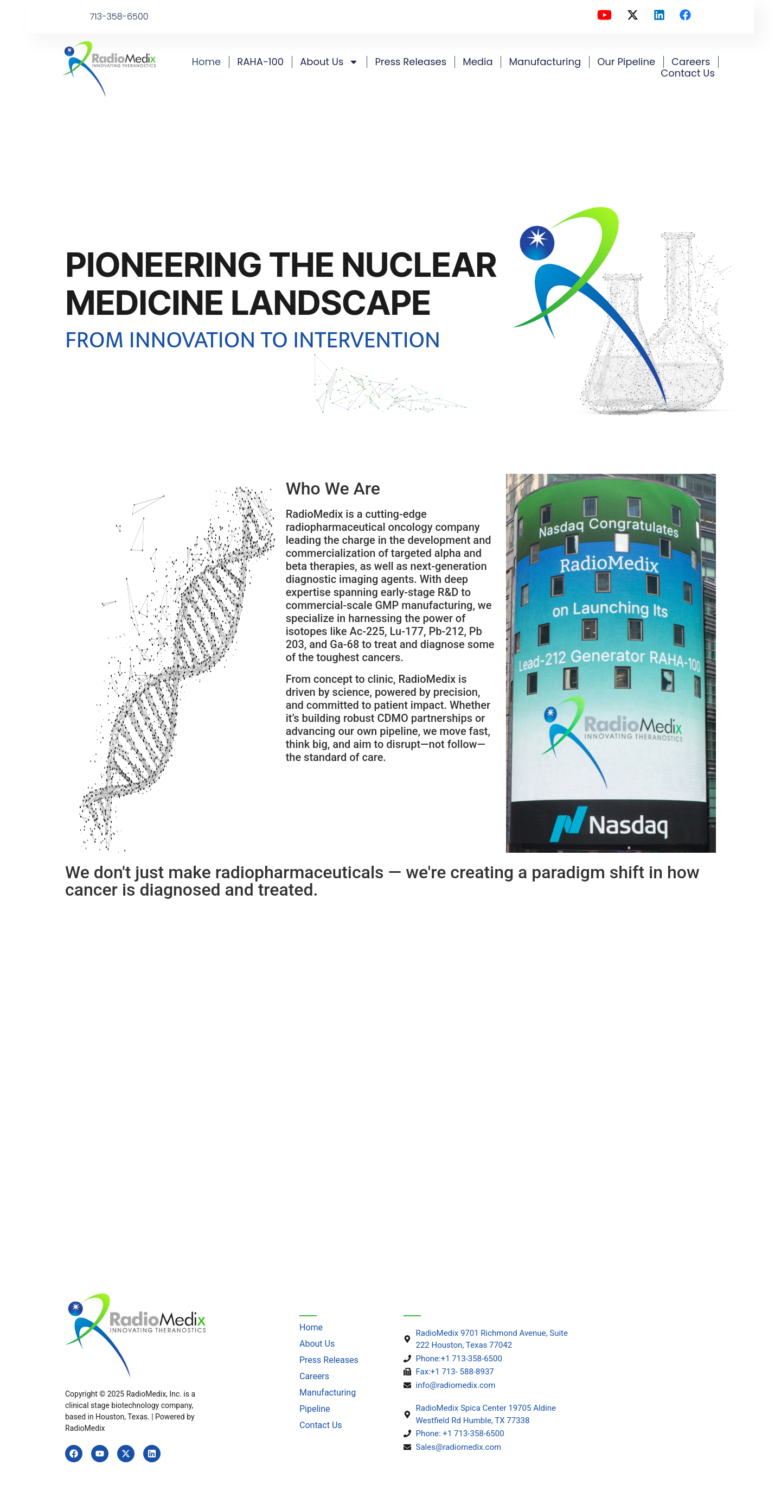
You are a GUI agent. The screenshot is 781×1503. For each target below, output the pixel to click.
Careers (690, 62)
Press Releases (410, 62)
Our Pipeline (626, 62)
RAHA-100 (260, 62)
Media (477, 62)
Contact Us (688, 73)
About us (329, 62)
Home (206, 62)
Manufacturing (545, 62)
